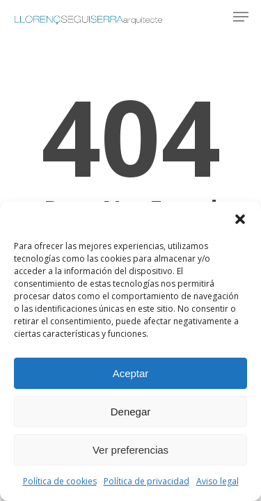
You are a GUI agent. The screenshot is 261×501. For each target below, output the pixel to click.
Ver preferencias (130, 450)
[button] (240, 219)
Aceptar (131, 373)
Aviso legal (217, 481)
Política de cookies (60, 481)
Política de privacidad (146, 481)
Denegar (131, 412)
